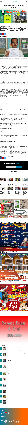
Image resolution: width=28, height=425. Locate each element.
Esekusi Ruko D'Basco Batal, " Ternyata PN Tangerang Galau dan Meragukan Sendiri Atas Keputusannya (17, 185)
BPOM (3, 26)
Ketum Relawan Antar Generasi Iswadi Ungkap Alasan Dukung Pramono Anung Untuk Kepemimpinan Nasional (3, 185)
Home (1, 26)
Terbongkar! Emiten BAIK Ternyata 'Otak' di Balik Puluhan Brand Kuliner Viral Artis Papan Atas (3, 194)
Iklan (12, 418)
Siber (5, 418)
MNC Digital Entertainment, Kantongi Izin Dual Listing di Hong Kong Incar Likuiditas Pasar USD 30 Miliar (17, 194)
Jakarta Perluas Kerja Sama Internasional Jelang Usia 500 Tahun (10, 184)
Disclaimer (8, 418)
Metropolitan (8, 26)
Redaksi (2, 418)
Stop (6, 36)
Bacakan (2, 36)
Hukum (5, 26)
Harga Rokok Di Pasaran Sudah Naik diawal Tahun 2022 (17, 390)
